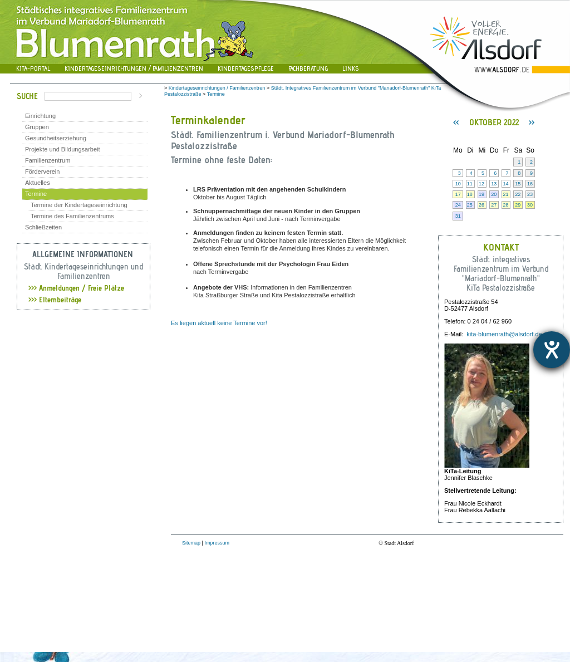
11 (470, 184)
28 (505, 205)
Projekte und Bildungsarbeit (62, 149)
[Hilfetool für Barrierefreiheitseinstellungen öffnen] (551, 349)
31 (458, 216)
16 (530, 184)
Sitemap (191, 543)
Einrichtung (40, 115)
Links (350, 68)
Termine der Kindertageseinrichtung (79, 205)
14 (505, 184)
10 (458, 184)
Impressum (216, 543)
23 (530, 194)
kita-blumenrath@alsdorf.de (504, 334)
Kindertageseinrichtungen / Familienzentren (134, 68)
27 (494, 205)
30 (530, 205)
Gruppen (37, 127)
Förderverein (42, 171)
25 (470, 205)
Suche (27, 96)
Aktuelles (37, 182)
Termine (36, 193)
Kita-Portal (33, 68)
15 (517, 184)
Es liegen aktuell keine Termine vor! (219, 323)
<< (456, 122)
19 (481, 194)
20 (494, 194)
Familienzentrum (47, 160)
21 (505, 194)
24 (458, 205)
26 (481, 205)
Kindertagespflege (245, 68)
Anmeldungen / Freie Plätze (76, 287)
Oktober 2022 (494, 122)
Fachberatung (308, 68)
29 (517, 205)
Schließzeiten (43, 227)
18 (470, 194)
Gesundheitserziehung (55, 138)
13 (494, 184)
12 (481, 184)
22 (517, 194)
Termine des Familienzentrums (72, 216)
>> (531, 122)
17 (458, 194)
